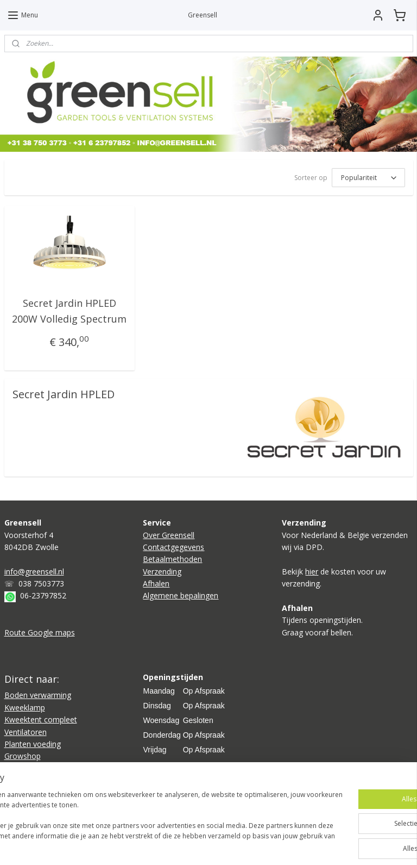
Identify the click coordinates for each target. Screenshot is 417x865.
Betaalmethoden (172, 559)
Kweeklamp (24, 707)
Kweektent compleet (40, 719)
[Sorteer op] (368, 178)
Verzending (162, 571)
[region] (137, 816)
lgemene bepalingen (183, 595)
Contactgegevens (173, 547)
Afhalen (156, 583)
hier (311, 571)
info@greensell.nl (34, 571)
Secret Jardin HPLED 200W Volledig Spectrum (69, 310)
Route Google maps (39, 632)
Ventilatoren (25, 732)
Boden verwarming (37, 695)
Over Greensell (168, 535)
